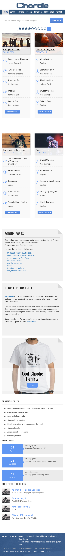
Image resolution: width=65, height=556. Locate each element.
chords (34, 551)
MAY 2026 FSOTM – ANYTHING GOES (22, 256)
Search (56, 20)
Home (5, 12)
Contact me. (31, 322)
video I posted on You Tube (18, 258)
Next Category (49, 29)
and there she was (14, 263)
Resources (49, 12)
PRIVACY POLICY (45, 551)
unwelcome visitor (14, 261)
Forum (59, 12)
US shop (32, 385)
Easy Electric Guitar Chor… (17, 271)
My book (38, 12)
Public (29, 12)
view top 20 (12, 112)
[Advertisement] (32, 124)
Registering (9, 296)
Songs (12, 12)
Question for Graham (15, 268)
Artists (21, 12)
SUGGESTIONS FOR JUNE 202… (19, 253)
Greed (9, 266)
